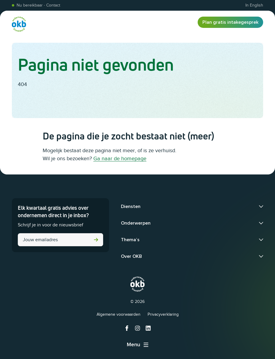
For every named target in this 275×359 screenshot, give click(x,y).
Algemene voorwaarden (118, 314)
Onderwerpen (136, 223)
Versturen (96, 239)
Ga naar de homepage (119, 158)
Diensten (130, 206)
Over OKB (131, 256)
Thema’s (130, 239)
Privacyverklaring (163, 314)
